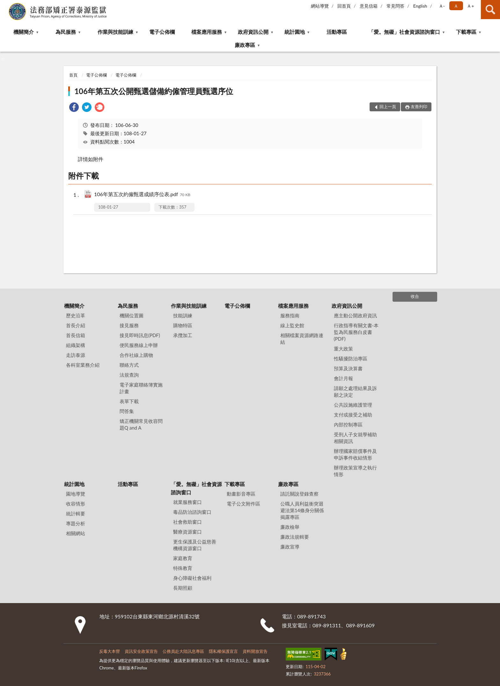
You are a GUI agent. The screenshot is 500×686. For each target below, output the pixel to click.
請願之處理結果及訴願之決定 (355, 391)
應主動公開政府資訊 (355, 315)
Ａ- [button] (442, 6)
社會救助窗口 (187, 522)
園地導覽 (75, 494)
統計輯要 (75, 513)
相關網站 (75, 533)
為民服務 (65, 32)
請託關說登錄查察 (299, 494)
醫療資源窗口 (187, 532)
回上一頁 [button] (387, 106)
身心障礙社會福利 (192, 578)
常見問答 (395, 6)
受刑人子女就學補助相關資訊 (355, 438)
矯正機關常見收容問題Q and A (141, 424)
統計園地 (294, 32)
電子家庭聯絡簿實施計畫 (141, 388)
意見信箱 (369, 6)
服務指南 (289, 315)
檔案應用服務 (206, 32)
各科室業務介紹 (82, 365)
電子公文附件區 (243, 503)
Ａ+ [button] (470, 6)
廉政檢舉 (289, 527)
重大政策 (343, 348)
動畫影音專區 (241, 494)
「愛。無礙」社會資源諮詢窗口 (404, 32)
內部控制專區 (348, 424)
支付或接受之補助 (353, 414)
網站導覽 (320, 6)
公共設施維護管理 (353, 405)
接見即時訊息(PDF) (140, 335)
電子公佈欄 (162, 32)
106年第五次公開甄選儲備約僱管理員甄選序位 (153, 91)
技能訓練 (182, 315)
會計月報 (343, 378)
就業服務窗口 (187, 502)
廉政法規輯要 (294, 537)
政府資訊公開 (253, 32)
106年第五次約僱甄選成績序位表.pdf (142, 194)
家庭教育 (182, 558)
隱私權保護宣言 (223, 651)
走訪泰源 (75, 355)
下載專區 (466, 32)
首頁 (73, 74)
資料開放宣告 (255, 651)
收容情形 (75, 503)
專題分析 (75, 523)
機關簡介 (23, 32)
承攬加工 (182, 335)
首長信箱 (75, 335)
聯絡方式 (129, 365)
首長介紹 (75, 325)
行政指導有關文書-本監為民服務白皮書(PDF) (356, 332)
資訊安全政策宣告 (141, 651)
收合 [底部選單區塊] (415, 296)
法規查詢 (129, 375)
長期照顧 (182, 588)
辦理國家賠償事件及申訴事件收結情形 (355, 454)
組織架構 (75, 345)
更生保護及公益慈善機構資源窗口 (194, 545)
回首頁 (344, 6)
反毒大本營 (109, 651)
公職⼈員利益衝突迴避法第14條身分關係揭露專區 (302, 510)
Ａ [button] (456, 6)
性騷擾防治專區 (350, 358)
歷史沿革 (75, 315)
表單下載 (129, 401)
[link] (74, 108)
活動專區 (337, 32)
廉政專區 (245, 45)
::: (5, 4)
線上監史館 (292, 325)
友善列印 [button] (419, 106)
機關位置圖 (131, 315)
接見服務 (129, 325)
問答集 (127, 411)
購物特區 (182, 325)
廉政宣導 (289, 547)
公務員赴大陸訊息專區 (183, 651)
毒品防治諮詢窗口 (192, 512)
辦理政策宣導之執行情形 (355, 471)
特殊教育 (182, 568)
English (420, 6)
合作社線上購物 (136, 355)
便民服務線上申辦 (139, 345)
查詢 (490, 9)
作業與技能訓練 (115, 32)
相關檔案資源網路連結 (301, 338)
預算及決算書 (348, 368)
